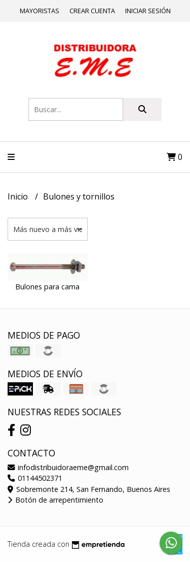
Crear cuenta (92, 10)
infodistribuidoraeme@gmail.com (68, 467)
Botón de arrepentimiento (55, 500)
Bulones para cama (47, 286)
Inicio (19, 196)
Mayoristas (39, 10)
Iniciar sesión (148, 10)
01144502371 (35, 478)
